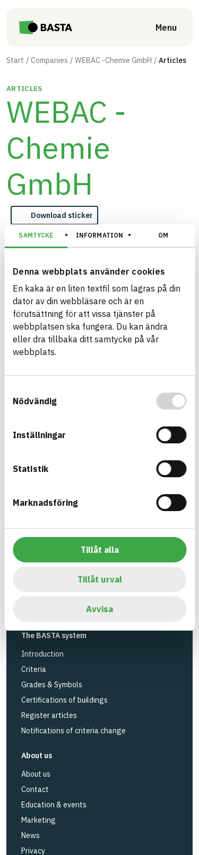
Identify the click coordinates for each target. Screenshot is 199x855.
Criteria (33, 669)
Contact (35, 789)
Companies (49, 60)
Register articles (49, 715)
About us (35, 774)
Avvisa (99, 609)
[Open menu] (158, 27)
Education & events (53, 804)
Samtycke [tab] (36, 235)
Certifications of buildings (64, 700)
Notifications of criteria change (73, 730)
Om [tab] (163, 235)
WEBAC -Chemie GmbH (113, 60)
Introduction (42, 654)
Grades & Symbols (51, 684)
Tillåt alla (100, 549)
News (30, 835)
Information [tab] (99, 235)
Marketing (38, 820)
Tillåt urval (99, 579)
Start (15, 60)
